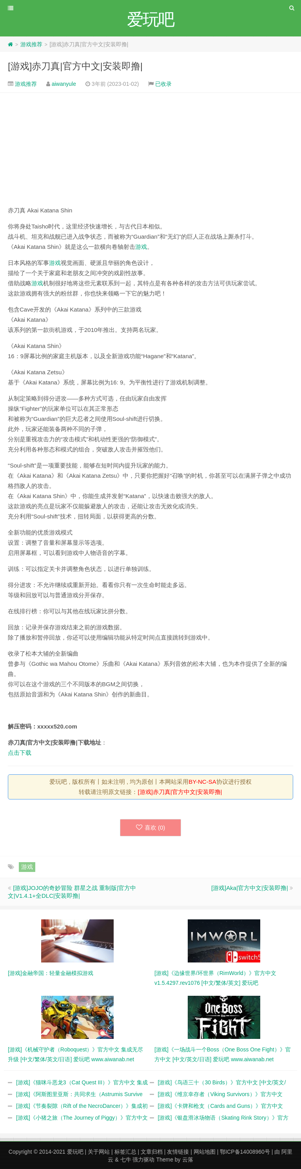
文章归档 (152, 1152)
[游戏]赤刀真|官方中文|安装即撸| (75, 66)
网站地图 (205, 1152)
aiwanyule (64, 84)
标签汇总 (125, 1152)
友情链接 (178, 1152)
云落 (187, 1159)
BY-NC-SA (202, 781)
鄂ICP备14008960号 (245, 1152)
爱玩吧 (75, 1152)
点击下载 (19, 752)
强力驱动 (143, 1159)
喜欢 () (150, 827)
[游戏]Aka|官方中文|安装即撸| (249, 887)
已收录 (163, 84)
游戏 (141, 246)
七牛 (125, 1159)
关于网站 (99, 1152)
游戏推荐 (31, 44)
